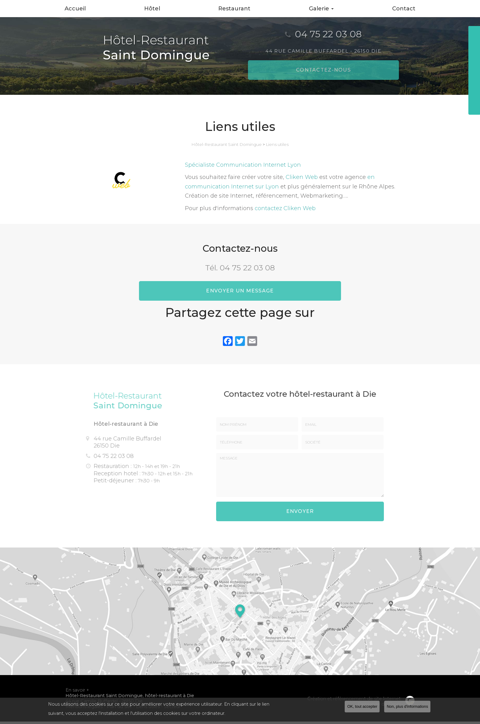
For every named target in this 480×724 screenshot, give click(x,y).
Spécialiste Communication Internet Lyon (243, 165)
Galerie (321, 8)
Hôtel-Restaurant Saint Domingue (226, 144)
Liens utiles (277, 144)
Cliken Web (302, 177)
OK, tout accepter (362, 706)
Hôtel (152, 8)
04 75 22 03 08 (247, 267)
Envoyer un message (240, 293)
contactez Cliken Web (285, 208)
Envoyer (300, 515)
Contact (403, 8)
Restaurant (234, 8)
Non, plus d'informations (407, 706)
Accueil (75, 8)
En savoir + (77, 692)
